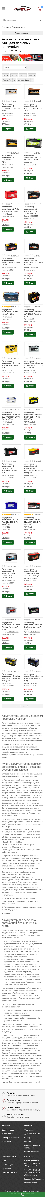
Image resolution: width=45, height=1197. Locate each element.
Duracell (10, 113)
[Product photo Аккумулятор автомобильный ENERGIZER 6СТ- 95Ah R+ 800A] (11, 246)
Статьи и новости (31, 1152)
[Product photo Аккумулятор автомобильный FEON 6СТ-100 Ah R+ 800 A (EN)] (33, 297)
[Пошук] (40, 20)
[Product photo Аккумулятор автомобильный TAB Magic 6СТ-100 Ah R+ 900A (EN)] (33, 505)
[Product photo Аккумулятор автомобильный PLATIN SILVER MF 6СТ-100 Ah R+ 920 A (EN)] (33, 349)
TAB (8, 527)
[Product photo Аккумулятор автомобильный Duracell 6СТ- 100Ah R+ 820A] (11, 91)
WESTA (9, 317)
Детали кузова (8, 1130)
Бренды (27, 1138)
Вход (4, 1161)
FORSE (9, 370)
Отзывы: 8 (14, 307)
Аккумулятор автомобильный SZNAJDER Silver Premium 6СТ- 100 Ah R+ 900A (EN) (10, 573)
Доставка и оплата (32, 1134)
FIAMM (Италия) (12, 632)
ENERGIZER (34, 216)
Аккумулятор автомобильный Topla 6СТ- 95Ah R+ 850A (32, 157)
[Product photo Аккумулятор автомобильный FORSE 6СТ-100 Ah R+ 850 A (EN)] (11, 349)
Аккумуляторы (18, 27)
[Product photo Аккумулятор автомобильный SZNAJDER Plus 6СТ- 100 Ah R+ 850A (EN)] (33, 556)
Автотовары (7, 1141)
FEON (32, 319)
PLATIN (32, 370)
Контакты (28, 1141)
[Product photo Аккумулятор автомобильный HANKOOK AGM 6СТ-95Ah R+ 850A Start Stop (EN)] (33, 451)
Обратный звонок (9, 1172)
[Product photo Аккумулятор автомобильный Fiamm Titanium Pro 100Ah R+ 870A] (11, 610)
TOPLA (32, 162)
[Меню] (3, 8)
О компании (29, 1130)
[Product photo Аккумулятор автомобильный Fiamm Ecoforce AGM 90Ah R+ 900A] (33, 610)
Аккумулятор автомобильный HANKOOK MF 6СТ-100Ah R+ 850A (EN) (9, 468)
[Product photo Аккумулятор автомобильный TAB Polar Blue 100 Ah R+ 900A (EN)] (11, 505)
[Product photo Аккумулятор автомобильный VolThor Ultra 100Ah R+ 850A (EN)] (33, 662)
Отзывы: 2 (14, 515)
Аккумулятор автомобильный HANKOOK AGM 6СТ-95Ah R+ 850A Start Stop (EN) (33, 468)
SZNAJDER (11, 580)
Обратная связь (31, 1183)
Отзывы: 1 (37, 515)
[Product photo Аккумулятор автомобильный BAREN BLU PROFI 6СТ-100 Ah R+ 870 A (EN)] (11, 400)
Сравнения (6, 1168)
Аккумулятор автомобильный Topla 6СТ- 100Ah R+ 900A (10, 209)
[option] (22, 57)
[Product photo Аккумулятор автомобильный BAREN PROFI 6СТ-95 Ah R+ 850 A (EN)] (33, 400)
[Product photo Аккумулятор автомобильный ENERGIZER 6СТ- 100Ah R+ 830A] (33, 194)
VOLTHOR (10, 683)
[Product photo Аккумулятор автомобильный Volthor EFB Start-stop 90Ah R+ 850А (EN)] (11, 662)
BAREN (9, 422)
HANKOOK (11, 475)
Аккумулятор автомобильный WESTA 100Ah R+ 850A (11, 312)
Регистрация (7, 1165)
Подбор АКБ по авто (10, 1138)
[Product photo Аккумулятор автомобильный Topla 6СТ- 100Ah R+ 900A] (11, 194)
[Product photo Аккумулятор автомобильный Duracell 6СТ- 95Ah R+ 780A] (33, 91)
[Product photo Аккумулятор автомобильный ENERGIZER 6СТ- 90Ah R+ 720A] (33, 246)
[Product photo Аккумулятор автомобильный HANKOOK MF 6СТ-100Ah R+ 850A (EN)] (11, 451)
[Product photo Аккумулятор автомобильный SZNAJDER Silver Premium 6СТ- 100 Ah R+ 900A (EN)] (11, 556)
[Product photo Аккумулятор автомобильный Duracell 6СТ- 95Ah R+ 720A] (11, 143)
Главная (5, 27)
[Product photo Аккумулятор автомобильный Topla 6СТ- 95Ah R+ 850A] (33, 143)
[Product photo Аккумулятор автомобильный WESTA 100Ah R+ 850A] (11, 297)
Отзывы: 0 (14, 101)
